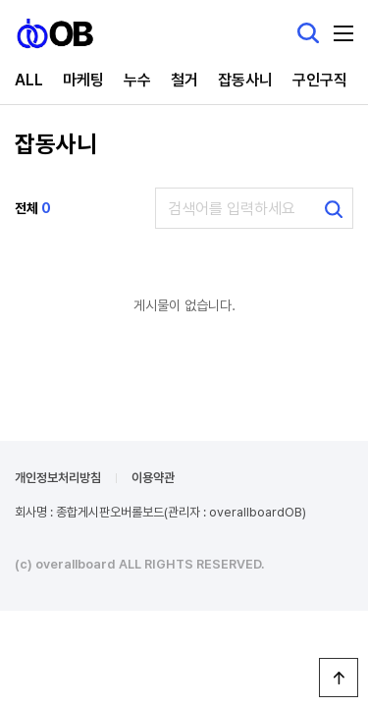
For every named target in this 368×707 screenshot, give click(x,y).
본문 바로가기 (0, 0)
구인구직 (319, 80)
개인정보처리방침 (58, 477)
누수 (137, 80)
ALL (29, 80)
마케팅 (83, 80)
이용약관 (153, 477)
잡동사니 (245, 80)
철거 (184, 80)
